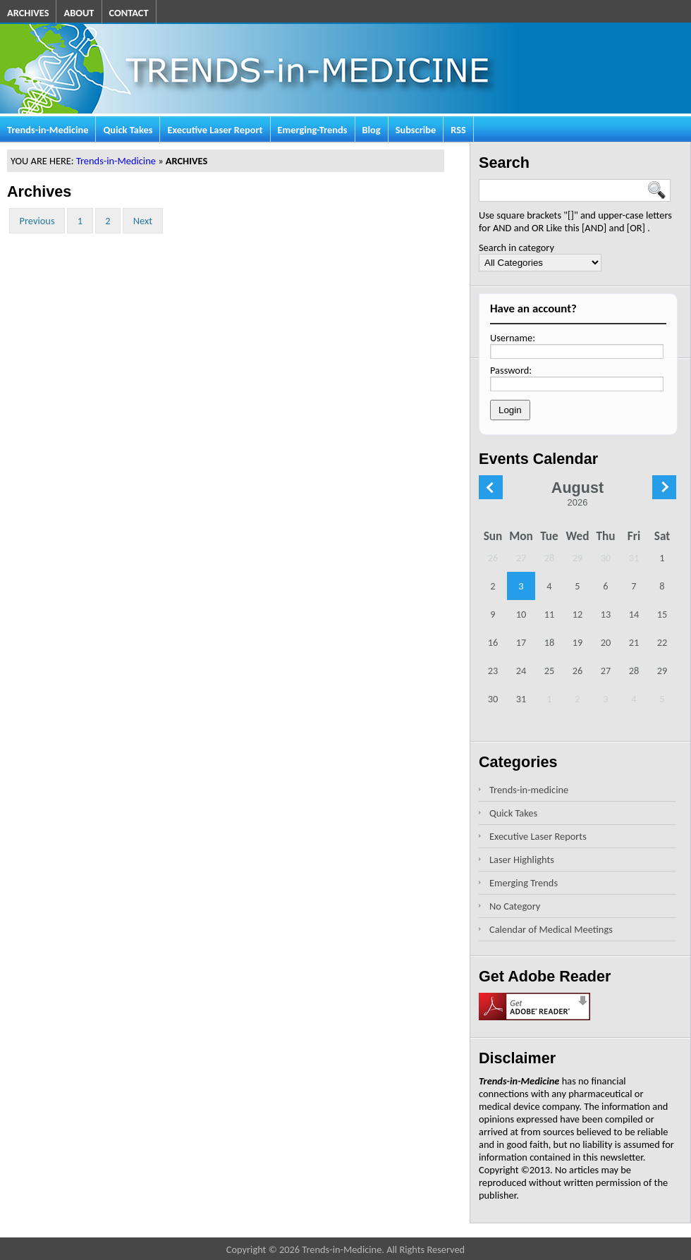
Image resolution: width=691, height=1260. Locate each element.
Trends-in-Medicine (47, 129)
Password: (511, 370)
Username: (512, 337)
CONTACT (129, 12)
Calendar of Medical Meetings (551, 929)
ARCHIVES (28, 12)
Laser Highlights (521, 859)
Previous (37, 220)
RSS (458, 129)
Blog (371, 129)
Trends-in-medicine (528, 789)
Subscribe (416, 129)
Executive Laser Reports (538, 836)
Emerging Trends (523, 882)
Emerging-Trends (313, 129)
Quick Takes (127, 129)
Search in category (516, 247)
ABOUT (78, 12)
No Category (514, 906)
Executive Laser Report (214, 129)
